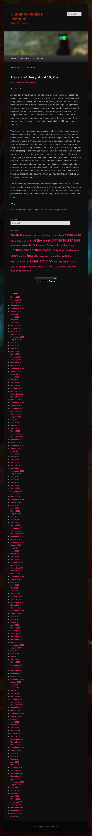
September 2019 (17, 471)
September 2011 (17, 713)
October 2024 (15, 334)
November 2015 (16, 571)
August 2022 (15, 405)
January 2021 (15, 434)
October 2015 (15, 574)
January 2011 (15, 736)
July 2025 (14, 314)
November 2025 (16, 306)
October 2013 (15, 642)
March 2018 (15, 511)
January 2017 (15, 531)
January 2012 (15, 702)
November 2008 (16, 810)
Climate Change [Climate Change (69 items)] (73, 235)
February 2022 (16, 408)
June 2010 (14, 756)
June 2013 (14, 654)
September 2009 (17, 782)
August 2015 (15, 579)
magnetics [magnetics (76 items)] (55, 256)
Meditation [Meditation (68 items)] (67, 256)
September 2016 (17, 542)
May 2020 (14, 457)
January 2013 (15, 668)
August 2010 (15, 750)
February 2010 (16, 768)
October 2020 (15, 442)
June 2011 (14, 722)
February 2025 (16, 328)
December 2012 (16, 671)
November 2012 (16, 673)
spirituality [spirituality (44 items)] (14, 267)
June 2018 (14, 508)
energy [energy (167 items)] (56, 250)
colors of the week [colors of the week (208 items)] (36, 240)
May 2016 (14, 554)
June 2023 (14, 377)
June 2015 (14, 585)
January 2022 (15, 411)
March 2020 (15, 462)
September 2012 (17, 679)
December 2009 (16, 773)
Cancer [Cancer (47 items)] (62, 235)
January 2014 (15, 634)
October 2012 (15, 676)
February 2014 (16, 631)
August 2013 (15, 648)
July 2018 (14, 505)
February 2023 (16, 388)
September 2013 (17, 645)
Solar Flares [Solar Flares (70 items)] (69, 262)
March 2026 (15, 297)
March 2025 (15, 326)
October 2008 (15, 813)
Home (13, 58)
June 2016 (14, 551)
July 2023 (14, 374)
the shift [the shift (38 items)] (44, 267)
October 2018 (15, 497)
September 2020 (17, 445)
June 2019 (14, 479)
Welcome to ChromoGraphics (31, 58)
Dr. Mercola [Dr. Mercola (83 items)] (53, 245)
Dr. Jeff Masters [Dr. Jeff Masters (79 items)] (37, 245)
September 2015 (17, 577)
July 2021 (14, 420)
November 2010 (16, 742)
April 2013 (14, 659)
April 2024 (14, 351)
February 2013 (16, 665)
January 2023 (15, 391)
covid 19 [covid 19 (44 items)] (20, 245)
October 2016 (15, 539)
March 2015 (15, 594)
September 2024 (17, 337)
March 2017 (15, 525)
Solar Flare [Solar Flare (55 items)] (57, 262)
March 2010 (15, 765)
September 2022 (17, 403)
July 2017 (14, 517)
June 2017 (14, 519)
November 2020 (16, 440)
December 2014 (16, 602)
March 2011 (15, 730)
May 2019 (14, 482)
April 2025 (14, 323)
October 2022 (15, 400)
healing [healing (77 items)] (22, 256)
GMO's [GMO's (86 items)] (14, 256)
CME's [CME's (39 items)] (19, 241)
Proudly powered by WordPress (46, 826)
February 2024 (16, 357)
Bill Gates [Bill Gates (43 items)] (46, 235)
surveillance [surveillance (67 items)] (35, 267)
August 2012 (15, 682)
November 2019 (16, 468)
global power (62, 210)
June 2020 (14, 454)
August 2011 (15, 716)
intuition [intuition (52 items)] (40, 256)
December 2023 (16, 363)
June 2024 (14, 346)
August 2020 (15, 448)
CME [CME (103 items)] (13, 240)
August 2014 (15, 614)
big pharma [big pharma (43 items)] (38, 235)
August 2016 (15, 545)
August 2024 (15, 340)
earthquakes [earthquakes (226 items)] (40, 250)
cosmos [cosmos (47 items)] (13, 245)
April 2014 (14, 625)
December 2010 (16, 739)
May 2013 (14, 656)
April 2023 (14, 383)
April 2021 (14, 428)
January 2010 (15, 770)
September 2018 (17, 499)
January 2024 (15, 360)
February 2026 (16, 300)
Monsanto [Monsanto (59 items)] (15, 262)
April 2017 (14, 522)
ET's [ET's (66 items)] (64, 250)
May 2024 (14, 348)
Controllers (52, 210)
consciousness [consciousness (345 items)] (66, 240)
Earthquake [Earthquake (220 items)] (19, 250)
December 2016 (16, 534)
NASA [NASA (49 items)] (22, 262)
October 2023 (15, 365)
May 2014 (14, 622)
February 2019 (16, 491)
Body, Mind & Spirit (25, 210)
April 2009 (14, 796)
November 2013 (16, 639)
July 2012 (14, 685)
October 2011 (15, 711)
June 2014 (14, 619)
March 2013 (15, 662)
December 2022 (16, 394)
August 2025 (15, 311)
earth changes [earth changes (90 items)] (68, 245)
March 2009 (15, 799)
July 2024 (14, 343)
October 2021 (15, 414)
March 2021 (15, 431)
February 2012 (16, 699)
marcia (33, 82)
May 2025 (14, 320)
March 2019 (15, 488)
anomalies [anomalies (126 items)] (17, 234)
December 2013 (16, 636)
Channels (43, 210)
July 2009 (14, 788)
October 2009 (15, 779)
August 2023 (15, 371)
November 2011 (16, 708)
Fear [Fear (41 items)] (68, 251)
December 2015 (16, 568)
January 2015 (15, 599)
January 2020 (15, 465)
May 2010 (14, 759)
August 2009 (15, 785)
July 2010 (14, 753)
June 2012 (14, 688)
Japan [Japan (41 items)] (47, 256)
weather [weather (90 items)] (28, 270)
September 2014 (17, 611)
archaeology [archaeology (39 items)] (29, 235)
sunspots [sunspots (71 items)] (24, 267)
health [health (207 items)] (32, 255)
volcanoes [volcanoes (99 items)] (16, 270)
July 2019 (14, 477)
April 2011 (14, 728)
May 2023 (14, 380)
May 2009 (14, 793)
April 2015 (14, 591)
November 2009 (16, 776)
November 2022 (16, 397)
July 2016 (14, 548)
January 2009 (15, 805)
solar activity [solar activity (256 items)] (41, 261)
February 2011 (16, 733)
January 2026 (15, 303)
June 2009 (14, 790)
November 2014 (16, 605)
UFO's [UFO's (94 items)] (51, 266)
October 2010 (15, 745)
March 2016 (15, 559)
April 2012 (14, 693)
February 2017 (16, 528)
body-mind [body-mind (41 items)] (54, 235)
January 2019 (15, 494)
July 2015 (14, 582)
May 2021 (14, 425)
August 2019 (15, 474)
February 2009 (16, 802)
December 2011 (16, 705)
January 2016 (15, 565)
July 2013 (14, 651)
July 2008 (14, 816)
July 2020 (14, 451)
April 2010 (14, 762)
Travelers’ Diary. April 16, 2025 (35, 77)
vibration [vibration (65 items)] (72, 267)
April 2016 (14, 557)
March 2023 (15, 385)
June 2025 (14, 317)
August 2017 (15, 514)
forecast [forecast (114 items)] (75, 250)
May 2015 (14, 588)
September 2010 (17, 748)
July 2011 (14, 719)
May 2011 (14, 725)
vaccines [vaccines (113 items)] (61, 266)
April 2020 (14, 460)
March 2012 (15, 696)
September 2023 (17, 368)
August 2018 (15, 502)
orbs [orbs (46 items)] (27, 262)
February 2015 (16, 597)
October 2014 (15, 608)
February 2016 (16, 562)
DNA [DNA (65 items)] (26, 245)
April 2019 (14, 485)
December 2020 (16, 437)
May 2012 (14, 691)
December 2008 (16, 808)
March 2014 (15, 628)
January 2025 (15, 331)
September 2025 (17, 308)
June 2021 (14, 423)
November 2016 (16, 537)
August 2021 (15, 417)
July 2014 (14, 616)
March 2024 (15, 354)
